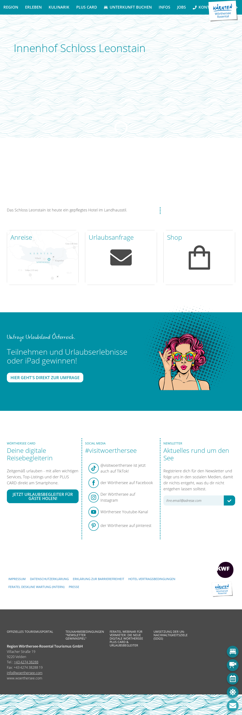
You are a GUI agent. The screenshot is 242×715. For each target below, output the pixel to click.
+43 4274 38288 (26, 662)
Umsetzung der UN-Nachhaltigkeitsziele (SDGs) (171, 635)
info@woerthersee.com (24, 672)
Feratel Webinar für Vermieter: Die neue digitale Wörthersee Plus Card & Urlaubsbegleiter (126, 638)
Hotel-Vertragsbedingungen (151, 579)
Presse (74, 587)
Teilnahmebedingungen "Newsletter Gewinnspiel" (84, 635)
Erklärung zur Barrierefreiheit (98, 579)
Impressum (17, 579)
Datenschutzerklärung (49, 579)
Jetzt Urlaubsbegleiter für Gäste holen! (43, 496)
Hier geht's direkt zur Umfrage (45, 378)
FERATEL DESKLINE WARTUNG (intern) (36, 587)
